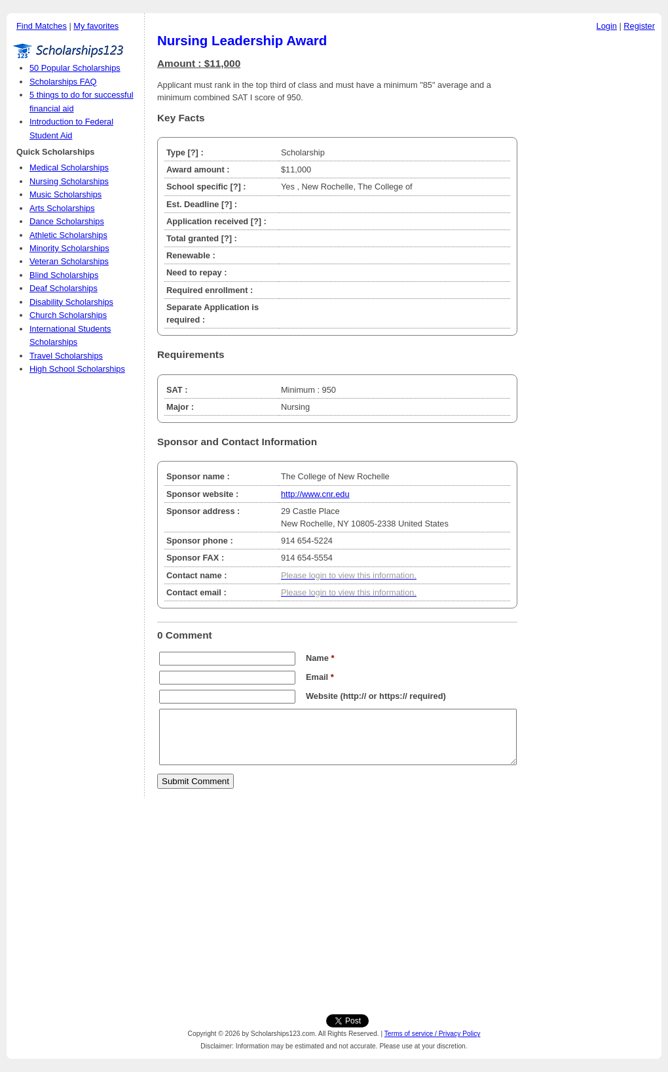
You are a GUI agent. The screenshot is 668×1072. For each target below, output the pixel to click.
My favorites (96, 26)
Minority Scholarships (69, 248)
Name (320, 658)
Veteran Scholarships (69, 261)
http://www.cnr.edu (315, 494)
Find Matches (41, 26)
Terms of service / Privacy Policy (432, 1033)
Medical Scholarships (69, 167)
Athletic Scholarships (68, 235)
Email (320, 677)
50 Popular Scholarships (75, 68)
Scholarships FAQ (62, 82)
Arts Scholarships (62, 208)
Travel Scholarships (66, 356)
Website (322, 696)
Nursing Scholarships (69, 181)
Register (639, 26)
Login (607, 26)
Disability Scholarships (71, 302)
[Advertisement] (592, 235)
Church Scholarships (68, 315)
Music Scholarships (65, 194)
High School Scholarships (77, 369)
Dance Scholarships (66, 221)
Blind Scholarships (63, 275)
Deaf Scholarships (63, 288)
